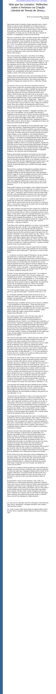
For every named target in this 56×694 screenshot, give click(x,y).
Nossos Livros (35, 0)
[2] (13, 44)
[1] (8, 503)
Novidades (23, 0)
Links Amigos (43, 0)
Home (17, 0)
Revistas (28, 0)
